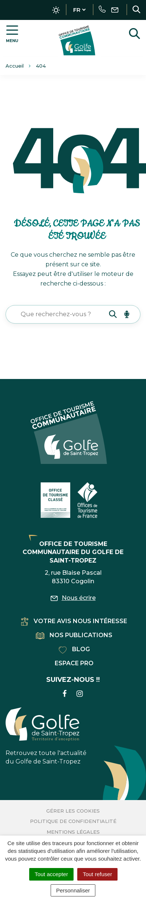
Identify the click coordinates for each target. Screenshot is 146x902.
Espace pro (74, 663)
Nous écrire (73, 597)
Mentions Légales (73, 832)
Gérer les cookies (73, 811)
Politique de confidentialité (73, 821)
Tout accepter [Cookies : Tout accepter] (51, 874)
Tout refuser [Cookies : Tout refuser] (97, 874)
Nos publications (74, 635)
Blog (74, 649)
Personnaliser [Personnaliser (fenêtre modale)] (73, 890)
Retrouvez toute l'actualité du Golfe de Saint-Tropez (46, 736)
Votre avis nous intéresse (74, 621)
